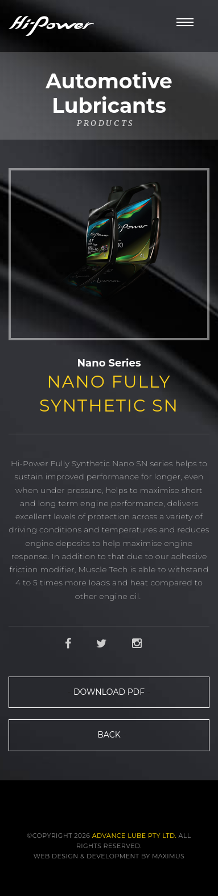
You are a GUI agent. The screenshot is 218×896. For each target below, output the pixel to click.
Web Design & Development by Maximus (109, 856)
